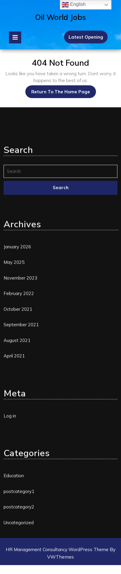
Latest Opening (86, 37)
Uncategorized (19, 559)
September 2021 (21, 361)
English (74, 4)
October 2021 (18, 345)
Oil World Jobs (60, 17)
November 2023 (20, 314)
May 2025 (14, 298)
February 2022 (19, 329)
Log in (10, 452)
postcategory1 (19, 527)
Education (14, 512)
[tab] (15, 37)
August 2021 (17, 376)
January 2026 (17, 283)
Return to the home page (63, 90)
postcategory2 (19, 543)
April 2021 (14, 392)
